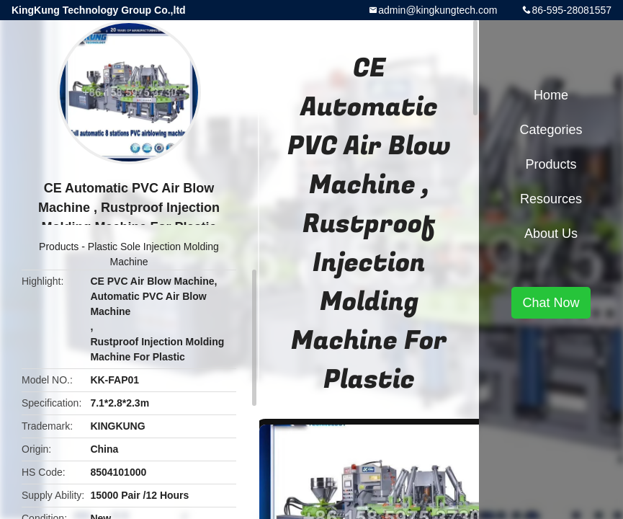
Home (551, 95)
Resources (551, 199)
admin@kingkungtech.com (437, 10)
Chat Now (550, 303)
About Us (551, 233)
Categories (550, 130)
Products (59, 246)
